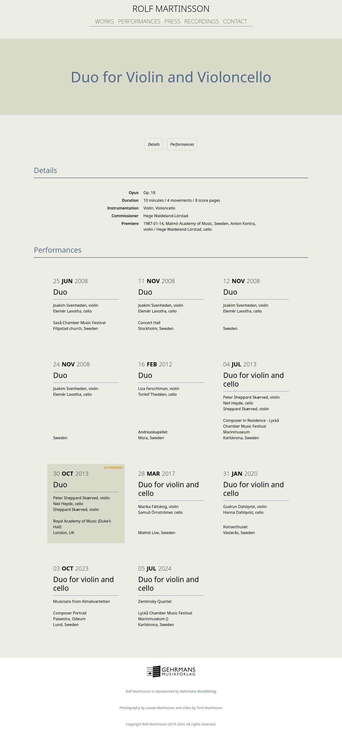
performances (139, 21)
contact (235, 21)
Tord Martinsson (209, 707)
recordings (201, 21)
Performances (182, 144)
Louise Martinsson (161, 707)
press (172, 21)
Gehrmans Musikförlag (198, 691)
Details (154, 144)
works (104, 21)
